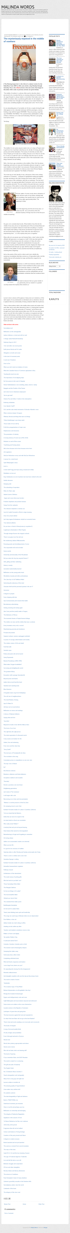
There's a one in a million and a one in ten (15, 855)
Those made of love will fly (11, 423)
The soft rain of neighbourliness (12, 696)
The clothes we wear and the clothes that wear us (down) (19, 622)
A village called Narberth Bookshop (13, 338)
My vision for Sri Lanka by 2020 (56, 245)
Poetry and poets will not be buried (13, 654)
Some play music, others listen (12, 955)
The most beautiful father (11, 894)
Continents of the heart (10, 1188)
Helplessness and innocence (11, 431)
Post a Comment (9, 1213)
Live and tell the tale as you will (12, 1160)
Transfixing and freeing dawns (12, 445)
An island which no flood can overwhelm (15, 820)
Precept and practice (9, 632)
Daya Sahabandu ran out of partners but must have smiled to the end (22, 477)
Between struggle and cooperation (13, 1164)
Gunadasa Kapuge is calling (11, 859)
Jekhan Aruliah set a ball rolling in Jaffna (14, 923)
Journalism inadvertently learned (12, 569)
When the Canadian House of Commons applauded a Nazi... (20, 370)
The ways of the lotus (10, 1149)
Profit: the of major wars (15, 427)
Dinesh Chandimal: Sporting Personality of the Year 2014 (60, 43)
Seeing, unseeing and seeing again (13, 608)
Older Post (41, 1204)
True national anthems (10, 523)
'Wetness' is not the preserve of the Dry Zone (16, 802)
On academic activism (9, 1093)
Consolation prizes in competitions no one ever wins (18, 760)
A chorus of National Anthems (12, 714)
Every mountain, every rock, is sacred (14, 625)
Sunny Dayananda (8, 657)
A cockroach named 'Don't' (11, 940)
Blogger (45, 1227)
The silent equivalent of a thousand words (15, 735)
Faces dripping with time (10, 597)
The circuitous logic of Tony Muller (13, 987)
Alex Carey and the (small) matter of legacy (15, 611)
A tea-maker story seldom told (12, 1089)
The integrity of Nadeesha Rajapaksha (14, 1114)
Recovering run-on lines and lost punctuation (16, 799)
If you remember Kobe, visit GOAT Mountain (16, 1057)
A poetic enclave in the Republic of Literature (16, 1008)
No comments (29, 36)
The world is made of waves (11, 979)
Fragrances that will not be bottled (13, 1128)
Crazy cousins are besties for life (13, 739)
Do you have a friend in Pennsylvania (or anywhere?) (18, 526)
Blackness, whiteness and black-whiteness (15, 774)
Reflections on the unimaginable (12, 331)
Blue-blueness (7, 689)
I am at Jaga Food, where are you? (13, 965)
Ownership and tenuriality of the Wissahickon (16, 555)
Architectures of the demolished (12, 873)
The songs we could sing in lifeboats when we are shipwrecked (21, 916)
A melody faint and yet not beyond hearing (15, 827)
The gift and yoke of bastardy (12, 1064)
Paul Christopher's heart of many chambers (15, 1178)
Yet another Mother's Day (11, 937)
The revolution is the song (11, 756)
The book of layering (9, 1054)
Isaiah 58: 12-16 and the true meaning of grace (17, 1153)
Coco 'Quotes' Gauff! (9, 406)
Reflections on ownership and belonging (15, 1110)
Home (24, 1204)
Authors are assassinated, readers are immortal (16, 841)
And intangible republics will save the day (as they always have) (21, 976)
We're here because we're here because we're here (18, 448)
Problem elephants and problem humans (15, 501)
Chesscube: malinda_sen (55, 257)
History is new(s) (8, 565)
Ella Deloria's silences (9, 770)
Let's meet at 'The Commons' (11, 792)
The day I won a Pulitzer (10, 763)
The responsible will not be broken (13, 547)
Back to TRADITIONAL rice (11, 1100)
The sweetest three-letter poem (13, 901)
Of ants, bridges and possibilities (12, 1032)
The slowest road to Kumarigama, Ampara (15, 947)
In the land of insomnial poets (12, 356)
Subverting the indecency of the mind (14, 583)
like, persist (10, 1125)
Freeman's (28, 35)
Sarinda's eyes (7, 650)
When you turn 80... (9, 845)
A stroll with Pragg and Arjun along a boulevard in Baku (19, 469)
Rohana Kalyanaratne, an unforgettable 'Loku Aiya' (17, 990)
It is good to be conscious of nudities (14, 848)
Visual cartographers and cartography (14, 1075)
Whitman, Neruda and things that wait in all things (17, 416)
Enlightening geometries (10, 788)
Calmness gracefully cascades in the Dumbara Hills (18, 1181)
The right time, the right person (12, 732)
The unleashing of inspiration (11, 487)
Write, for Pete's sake (9, 491)
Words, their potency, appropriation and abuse (16, 1043)
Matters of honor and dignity (11, 933)
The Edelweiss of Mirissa (10, 615)
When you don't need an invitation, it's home (16, 367)
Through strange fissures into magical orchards (16, 533)
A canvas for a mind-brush (11, 459)
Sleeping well (7, 484)
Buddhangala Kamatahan (10, 905)
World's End (7, 1040)
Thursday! (6, 781)
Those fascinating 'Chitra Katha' (12, 884)
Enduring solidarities (9, 402)
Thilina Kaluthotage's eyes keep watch (14, 420)
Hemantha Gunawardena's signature (13, 866)
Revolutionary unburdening (11, 604)
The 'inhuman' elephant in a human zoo (14, 508)
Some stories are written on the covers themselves (18, 1004)
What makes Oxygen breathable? (13, 664)
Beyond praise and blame (11, 678)
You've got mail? (8, 395)
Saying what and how (10, 717)
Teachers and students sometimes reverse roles (17, 930)
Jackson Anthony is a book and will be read (15, 335)
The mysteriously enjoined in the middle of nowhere (24, 40)
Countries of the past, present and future (15, 1135)
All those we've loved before (12, 707)
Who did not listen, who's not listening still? (15, 1050)
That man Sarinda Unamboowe (60, 165)
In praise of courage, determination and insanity (16, 639)
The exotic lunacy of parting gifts (13, 877)
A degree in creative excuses (11, 1139)
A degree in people (9, 593)
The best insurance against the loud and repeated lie (18, 1015)
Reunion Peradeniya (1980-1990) (13, 661)
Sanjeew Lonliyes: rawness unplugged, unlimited (17, 636)
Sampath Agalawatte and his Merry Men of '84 (60, 96)
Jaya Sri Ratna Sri (8, 703)
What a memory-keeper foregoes (13, 413)
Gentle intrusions (8, 480)
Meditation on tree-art (10, 473)
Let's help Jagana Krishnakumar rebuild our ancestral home (19, 519)
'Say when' (6, 721)
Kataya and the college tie (59, 114)
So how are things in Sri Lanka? (12, 891)
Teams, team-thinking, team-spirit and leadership (17, 912)
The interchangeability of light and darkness (16, 1096)
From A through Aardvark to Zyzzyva (14, 1036)
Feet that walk (7, 647)
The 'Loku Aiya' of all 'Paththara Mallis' (14, 579)
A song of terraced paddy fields (12, 1029)
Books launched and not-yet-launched (14, 1142)
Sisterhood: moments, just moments (13, 1103)
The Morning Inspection (17, 36)
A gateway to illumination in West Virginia (15, 530)
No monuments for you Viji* (59, 131)
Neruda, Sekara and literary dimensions (14, 1171)
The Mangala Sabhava (10, 887)
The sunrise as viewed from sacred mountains (16, 1146)
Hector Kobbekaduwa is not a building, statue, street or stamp (20, 385)
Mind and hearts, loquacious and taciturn (15, 962)
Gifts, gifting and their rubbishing (12, 562)
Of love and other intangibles (12, 1167)
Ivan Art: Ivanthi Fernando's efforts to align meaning (18, 512)
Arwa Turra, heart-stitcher (10, 516)
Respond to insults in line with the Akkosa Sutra (16, 724)
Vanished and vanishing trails (11, 686)
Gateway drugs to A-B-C (10, 342)
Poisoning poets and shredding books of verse (16, 544)
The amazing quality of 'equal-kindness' (14, 1086)
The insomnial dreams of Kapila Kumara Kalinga (17, 618)
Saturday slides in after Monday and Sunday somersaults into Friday (22, 852)
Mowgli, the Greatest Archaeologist (13, 994)
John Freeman (34, 35)
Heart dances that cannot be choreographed (16, 831)
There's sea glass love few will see (13, 537)
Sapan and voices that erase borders (14, 498)
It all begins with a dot (10, 795)
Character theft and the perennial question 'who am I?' (18, 586)
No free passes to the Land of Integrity (14, 381)
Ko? (5, 767)
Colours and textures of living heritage (14, 1132)
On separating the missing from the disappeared (17, 969)
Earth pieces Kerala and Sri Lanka (13, 349)
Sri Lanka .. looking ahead (55, 252)
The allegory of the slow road (12, 1192)
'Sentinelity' (7, 983)
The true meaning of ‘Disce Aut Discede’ (59, 60)
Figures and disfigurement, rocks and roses (15, 997)
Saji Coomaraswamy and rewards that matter (16, 601)
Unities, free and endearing (11, 742)
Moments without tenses (10, 972)
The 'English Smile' (9, 1068)
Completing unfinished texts (11, 958)
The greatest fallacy (9, 671)
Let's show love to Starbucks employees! (15, 392)
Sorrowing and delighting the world (13, 668)
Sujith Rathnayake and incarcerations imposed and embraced (20, 1001)
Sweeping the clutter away (11, 951)
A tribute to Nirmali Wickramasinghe (60, 78)
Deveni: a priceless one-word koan (13, 785)
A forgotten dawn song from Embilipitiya (15, 693)
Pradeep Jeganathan (54, 254)
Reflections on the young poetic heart (14, 572)
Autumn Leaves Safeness (10, 494)
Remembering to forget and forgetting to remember (18, 834)
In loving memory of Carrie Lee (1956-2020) (16, 438)
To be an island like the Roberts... (13, 813)
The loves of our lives (10, 728)
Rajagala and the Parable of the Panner (14, 388)
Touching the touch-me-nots (11, 374)
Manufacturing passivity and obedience (14, 629)
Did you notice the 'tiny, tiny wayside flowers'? (16, 558)
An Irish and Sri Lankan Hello (11, 909)
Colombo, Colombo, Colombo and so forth (15, 944)
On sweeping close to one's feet (12, 806)
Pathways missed (8, 870)
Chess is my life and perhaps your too (14, 1107)
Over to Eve (7, 363)
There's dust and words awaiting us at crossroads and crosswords (21, 1022)
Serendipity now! (8, 328)
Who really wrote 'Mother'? (11, 824)
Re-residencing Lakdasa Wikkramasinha (14, 540)
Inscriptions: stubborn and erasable (13, 778)
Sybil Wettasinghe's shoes (11, 462)
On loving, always (9, 838)
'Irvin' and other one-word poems (13, 346)
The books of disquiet (10, 1025)
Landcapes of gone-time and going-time (15, 1011)
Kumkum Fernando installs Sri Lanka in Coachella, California (20, 809)
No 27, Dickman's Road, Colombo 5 (13, 1071)
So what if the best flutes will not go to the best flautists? (19, 1018)
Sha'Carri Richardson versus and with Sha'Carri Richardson (19, 455)
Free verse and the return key (12, 746)
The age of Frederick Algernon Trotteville (15, 1156)
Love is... (6, 466)
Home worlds (7, 551)
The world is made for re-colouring (13, 1061)
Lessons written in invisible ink (12, 1082)
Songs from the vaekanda (11, 505)
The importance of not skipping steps (14, 377)
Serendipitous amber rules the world (14, 1185)
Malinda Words (17, 7)
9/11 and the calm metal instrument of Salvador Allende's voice (21, 409)
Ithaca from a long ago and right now (14, 1078)
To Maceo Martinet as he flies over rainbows (16, 1121)
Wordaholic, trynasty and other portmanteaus (16, 576)
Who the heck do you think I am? (12, 880)
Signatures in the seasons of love (13, 1117)
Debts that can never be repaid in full (14, 817)
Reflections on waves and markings (13, 710)
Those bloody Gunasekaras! (60, 146)
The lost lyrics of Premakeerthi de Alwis (15, 753)
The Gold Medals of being (11, 700)
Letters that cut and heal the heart (13, 682)
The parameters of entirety (11, 434)
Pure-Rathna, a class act (10, 919)
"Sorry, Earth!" (7, 749)
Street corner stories (9, 1047)
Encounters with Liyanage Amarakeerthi (14, 675)
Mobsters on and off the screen (12, 441)
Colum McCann (22, 35)
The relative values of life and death (14, 643)
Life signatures (8, 452)
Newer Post (7, 1204)
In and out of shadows (10, 360)
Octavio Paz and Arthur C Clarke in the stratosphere (18, 399)
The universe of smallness (11, 1174)
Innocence (6, 590)
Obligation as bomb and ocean (12, 353)
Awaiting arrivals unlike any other (13, 926)
